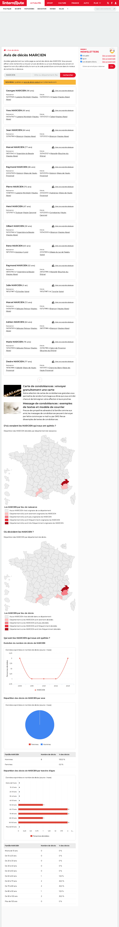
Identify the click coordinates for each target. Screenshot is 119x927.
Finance (75, 3)
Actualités (35, 3)
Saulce (55, 97)
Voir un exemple (108, 56)
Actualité (84, 56)
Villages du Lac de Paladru (59, 252)
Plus (97, 3)
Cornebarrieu (55, 213)
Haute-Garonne (29, 213)
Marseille (54, 153)
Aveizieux (19, 252)
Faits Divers (29, 9)
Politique (7, 9)
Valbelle (19, 368)
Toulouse (19, 213)
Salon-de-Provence (58, 348)
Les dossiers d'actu (88, 62)
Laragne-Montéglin (23, 97)
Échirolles (20, 291)
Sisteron (20, 173)
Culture (62, 3)
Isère (42, 255)
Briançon (20, 136)
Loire (26, 252)
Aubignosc (54, 193)
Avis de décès (13, 50)
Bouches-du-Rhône (48, 351)
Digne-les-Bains (55, 368)
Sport (50, 3)
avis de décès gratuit (32, 82)
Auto (86, 3)
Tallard (52, 117)
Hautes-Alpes (63, 97)
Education (42, 9)
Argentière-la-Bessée (25, 153)
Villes (61, 9)
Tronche (54, 291)
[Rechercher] (105, 9)
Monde (53, 9)
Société (18, 9)
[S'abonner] (97, 66)
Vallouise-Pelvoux (23, 309)
